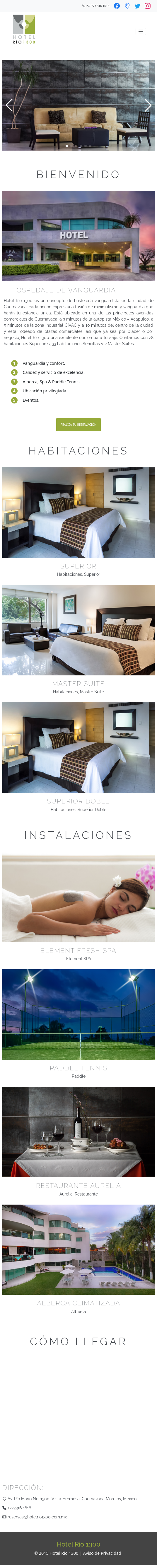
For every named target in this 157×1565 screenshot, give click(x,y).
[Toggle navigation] (141, 31)
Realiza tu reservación (79, 425)
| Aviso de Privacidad (100, 1553)
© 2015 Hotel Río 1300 (56, 1553)
